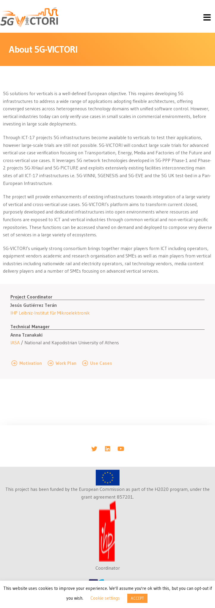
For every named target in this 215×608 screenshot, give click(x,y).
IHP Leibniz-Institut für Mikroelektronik (50, 313)
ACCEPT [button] (137, 598)
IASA (15, 342)
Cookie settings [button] (105, 598)
